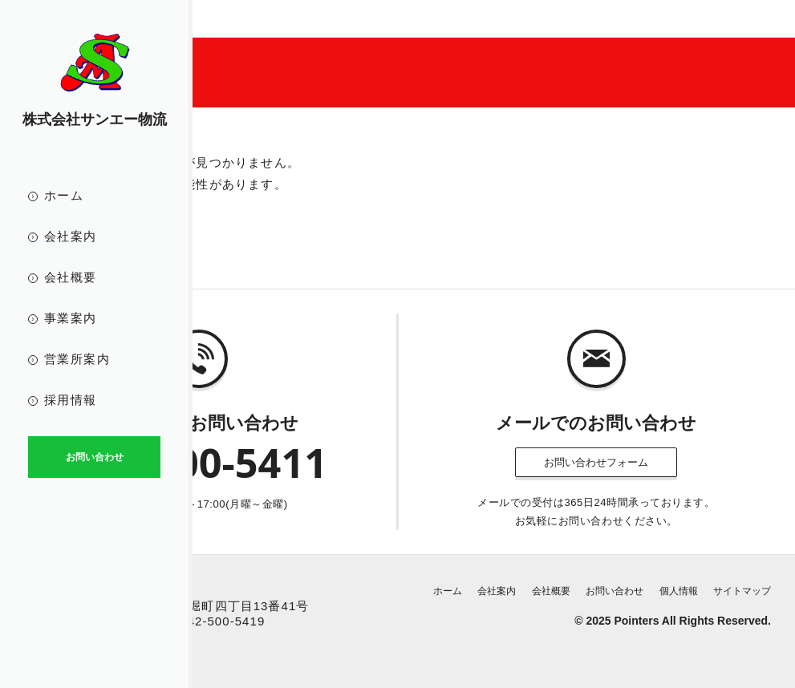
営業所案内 (77, 359)
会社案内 (70, 236)
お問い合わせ (614, 591)
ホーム (63, 195)
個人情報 (678, 591)
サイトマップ (742, 591)
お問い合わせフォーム (596, 462)
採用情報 (70, 400)
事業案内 (70, 318)
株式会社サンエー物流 (94, 119)
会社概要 (70, 277)
